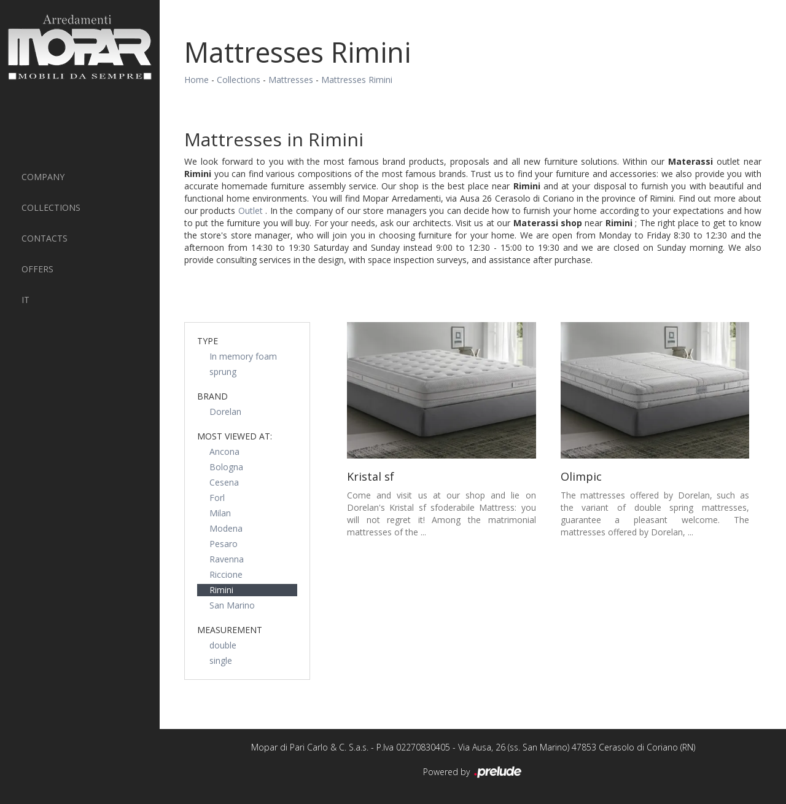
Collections (50, 207)
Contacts (44, 238)
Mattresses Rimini (356, 79)
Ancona (224, 451)
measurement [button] (229, 630)
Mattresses (290, 79)
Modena (226, 528)
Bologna (226, 467)
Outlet (251, 210)
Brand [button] (212, 396)
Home (196, 79)
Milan (220, 513)
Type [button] (207, 341)
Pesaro (223, 544)
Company (42, 177)
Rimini (221, 590)
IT (25, 299)
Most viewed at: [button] (234, 436)
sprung (222, 371)
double (222, 645)
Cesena (224, 482)
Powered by (473, 772)
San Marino (232, 605)
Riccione (226, 574)
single (220, 660)
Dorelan (225, 411)
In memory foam (243, 356)
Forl (217, 497)
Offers (37, 269)
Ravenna (226, 559)
